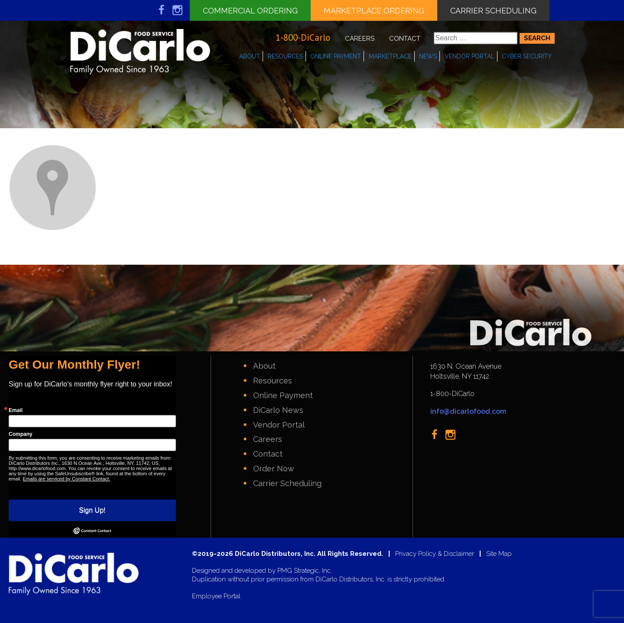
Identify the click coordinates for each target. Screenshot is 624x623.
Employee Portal (216, 596)
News (428, 56)
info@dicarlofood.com (468, 411)
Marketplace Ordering (374, 10)
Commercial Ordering (250, 10)
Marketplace (390, 56)
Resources (285, 56)
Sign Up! (92, 510)
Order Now (273, 468)
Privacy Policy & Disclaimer (434, 554)
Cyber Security (527, 56)
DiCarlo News (278, 410)
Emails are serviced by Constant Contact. (66, 478)
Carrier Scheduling (493, 10)
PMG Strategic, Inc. (304, 570)
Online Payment (335, 56)
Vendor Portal (469, 56)
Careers (359, 38)
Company (20, 434)
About (249, 56)
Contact (404, 38)
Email (16, 410)
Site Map (499, 554)
